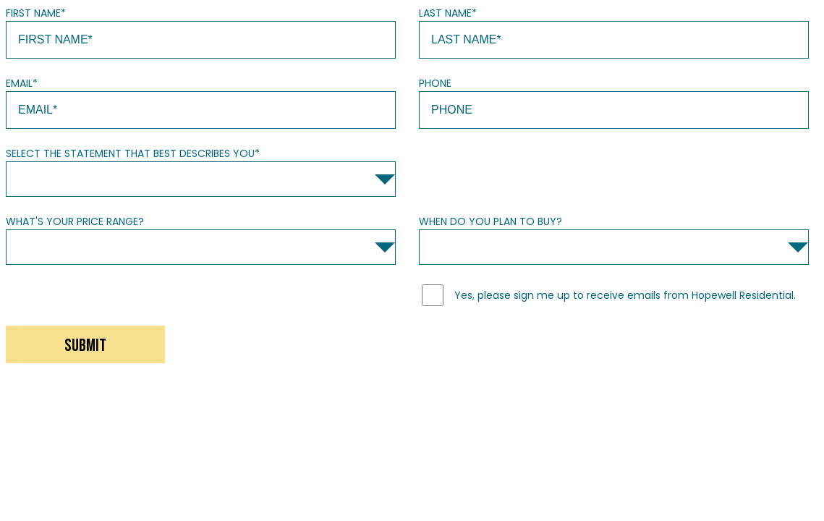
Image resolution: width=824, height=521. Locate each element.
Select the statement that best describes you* (133, 153)
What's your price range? (75, 221)
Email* (22, 83)
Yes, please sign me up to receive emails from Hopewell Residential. (625, 295)
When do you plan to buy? (490, 221)
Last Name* (448, 13)
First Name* (36, 13)
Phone (435, 83)
